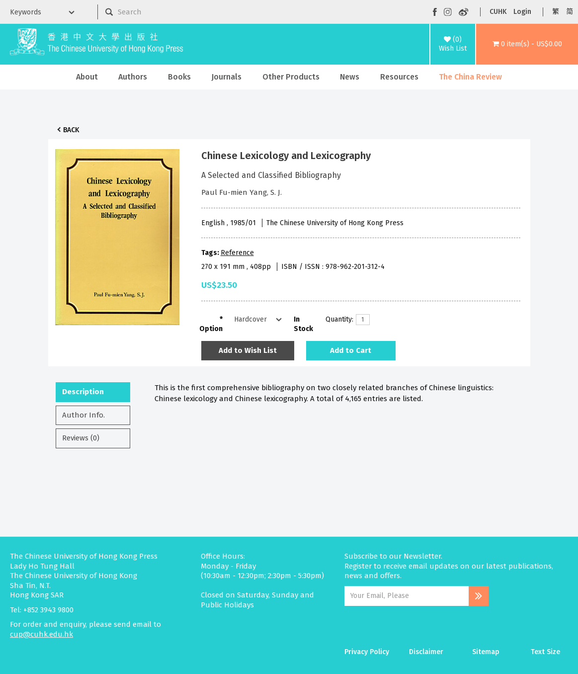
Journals (226, 77)
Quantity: (337, 319)
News (349, 77)
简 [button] (569, 11)
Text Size (545, 652)
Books (179, 77)
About (87, 77)
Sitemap (485, 652)
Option (211, 329)
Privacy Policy (366, 652)
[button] (527, 44)
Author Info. (83, 415)
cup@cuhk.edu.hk (41, 634)
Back (71, 130)
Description (83, 391)
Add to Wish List (248, 350)
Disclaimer (426, 652)
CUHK (498, 11)
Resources (399, 77)
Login (522, 11)
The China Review (470, 77)
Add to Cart (350, 350)
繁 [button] (555, 11)
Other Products (291, 77)
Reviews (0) (80, 437)
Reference (237, 253)
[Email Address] (406, 596)
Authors (132, 77)
